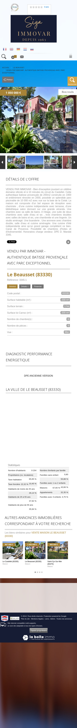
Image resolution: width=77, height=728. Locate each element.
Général (12, 286)
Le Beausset (18, 67)
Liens (47, 619)
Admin (52, 619)
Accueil (5, 67)
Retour (8, 79)
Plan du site (25, 619)
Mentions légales (37, 619)
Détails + (25, 286)
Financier (38, 286)
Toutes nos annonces (64, 619)
